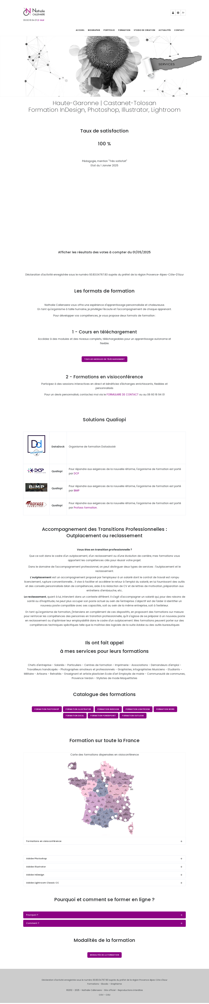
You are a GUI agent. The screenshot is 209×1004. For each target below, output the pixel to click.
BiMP (76, 491)
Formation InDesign (108, 709)
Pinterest (178, 14)
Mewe (183, 14)
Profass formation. (85, 508)
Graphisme (116, 984)
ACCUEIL (74, 30)
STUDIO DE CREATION (142, 30)
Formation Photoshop (46, 709)
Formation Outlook (133, 716)
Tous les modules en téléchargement (104, 359)
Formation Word (166, 709)
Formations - (94, 984)
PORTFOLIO (105, 30)
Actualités (164, 30)
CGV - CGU (104, 995)
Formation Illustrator (78, 709)
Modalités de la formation (104, 956)
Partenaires (173, 14)
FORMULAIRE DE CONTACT (122, 395)
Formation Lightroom (138, 709)
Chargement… (104, 204)
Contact (179, 30)
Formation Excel (75, 716)
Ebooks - (106, 984)
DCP (76, 474)
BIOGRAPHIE (89, 30)
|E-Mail (40, 20)
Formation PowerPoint (103, 716)
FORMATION (122, 30)
